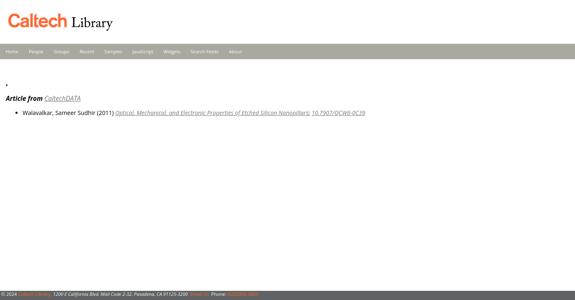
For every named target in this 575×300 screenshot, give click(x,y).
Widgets (172, 51)
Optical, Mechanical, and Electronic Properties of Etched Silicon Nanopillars (211, 113)
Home (12, 51)
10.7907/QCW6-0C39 (338, 113)
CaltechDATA (62, 98)
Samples (113, 51)
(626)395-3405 (242, 294)
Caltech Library (34, 294)
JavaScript (143, 51)
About (235, 51)
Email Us (199, 294)
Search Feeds (205, 51)
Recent (87, 51)
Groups (61, 51)
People (36, 51)
